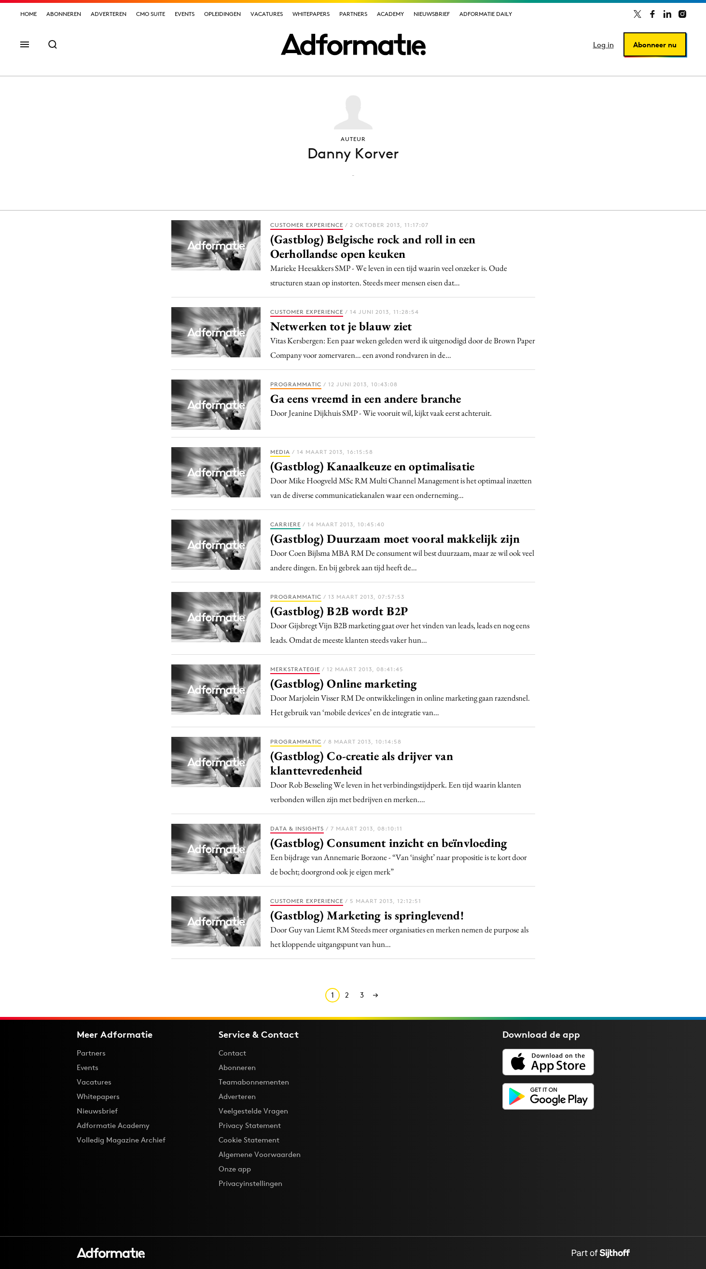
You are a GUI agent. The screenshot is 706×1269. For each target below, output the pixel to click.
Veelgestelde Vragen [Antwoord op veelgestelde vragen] (253, 1110)
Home (28, 13)
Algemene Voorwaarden (260, 1154)
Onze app (235, 1168)
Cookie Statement (249, 1139)
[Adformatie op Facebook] (652, 14)
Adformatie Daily (485, 13)
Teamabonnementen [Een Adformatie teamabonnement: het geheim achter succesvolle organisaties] (254, 1081)
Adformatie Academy (113, 1125)
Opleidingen (222, 13)
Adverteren (108, 13)
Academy (390, 13)
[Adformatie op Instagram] (682, 14)
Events (184, 13)
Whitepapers (311, 13)
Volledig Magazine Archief (121, 1139)
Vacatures (266, 13)
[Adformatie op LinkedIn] (667, 14)
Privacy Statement (250, 1125)
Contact (232, 1053)
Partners (353, 13)
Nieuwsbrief (432, 13)
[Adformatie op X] (637, 14)
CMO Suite (150, 13)
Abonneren (63, 13)
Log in (603, 44)
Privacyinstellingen (250, 1183)
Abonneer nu (655, 44)
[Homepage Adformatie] (353, 44)
